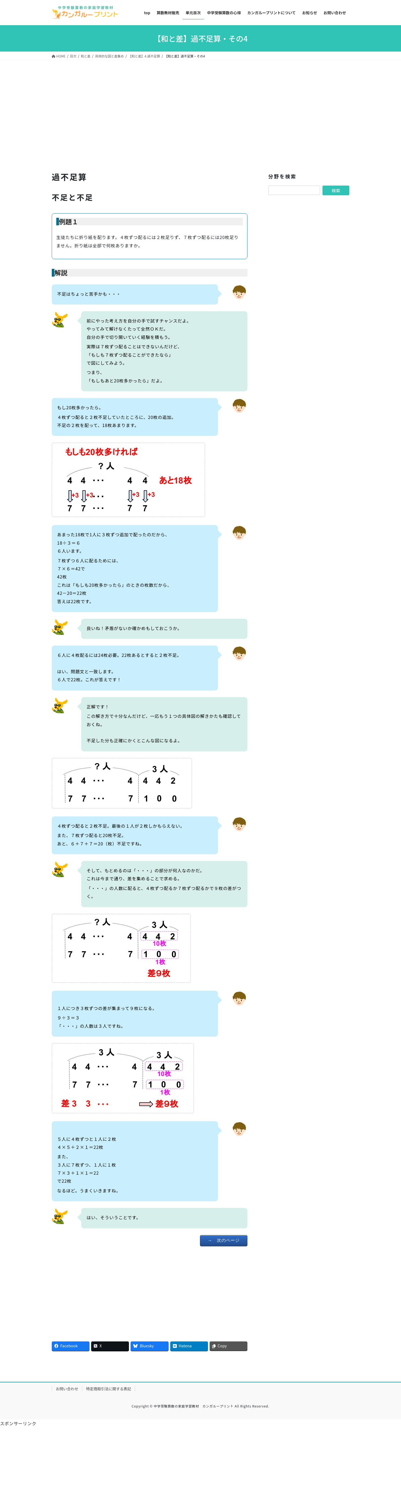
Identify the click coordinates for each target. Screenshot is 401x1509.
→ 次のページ (224, 1240)
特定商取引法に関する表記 (108, 1388)
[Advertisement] (149, 117)
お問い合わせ (67, 1388)
